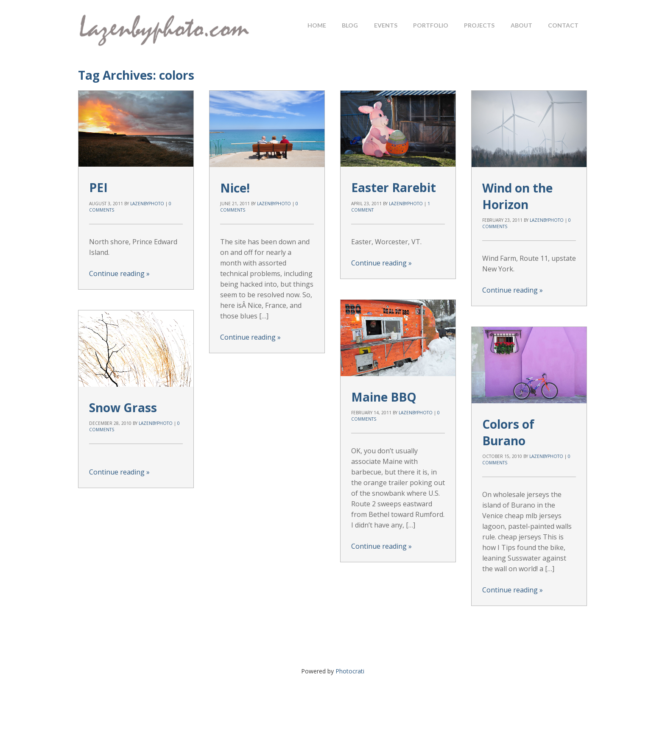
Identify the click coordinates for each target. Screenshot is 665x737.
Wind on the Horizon (517, 196)
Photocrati (349, 671)
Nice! (235, 188)
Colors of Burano (508, 432)
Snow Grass (123, 407)
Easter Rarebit (393, 187)
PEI (98, 187)
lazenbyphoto (147, 204)
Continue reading (119, 273)
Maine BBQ (383, 397)
